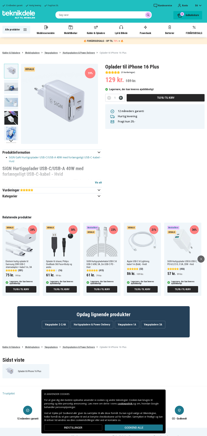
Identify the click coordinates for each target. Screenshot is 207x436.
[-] (109, 98)
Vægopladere (51, 52)
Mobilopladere (32, 52)
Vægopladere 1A (127, 324)
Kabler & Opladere (96, 29)
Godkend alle (134, 427)
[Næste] (201, 259)
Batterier (169, 29)
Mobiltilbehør (70, 29)
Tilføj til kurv (165, 97)
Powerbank (145, 29)
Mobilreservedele (45, 29)
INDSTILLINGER (73, 427)
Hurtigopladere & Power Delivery (78, 52)
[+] (121, 98)
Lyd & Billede (121, 29)
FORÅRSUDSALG (194, 29)
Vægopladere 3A (153, 324)
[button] (52, 152)
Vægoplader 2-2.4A (55, 324)
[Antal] (115, 98)
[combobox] (103, 14)
